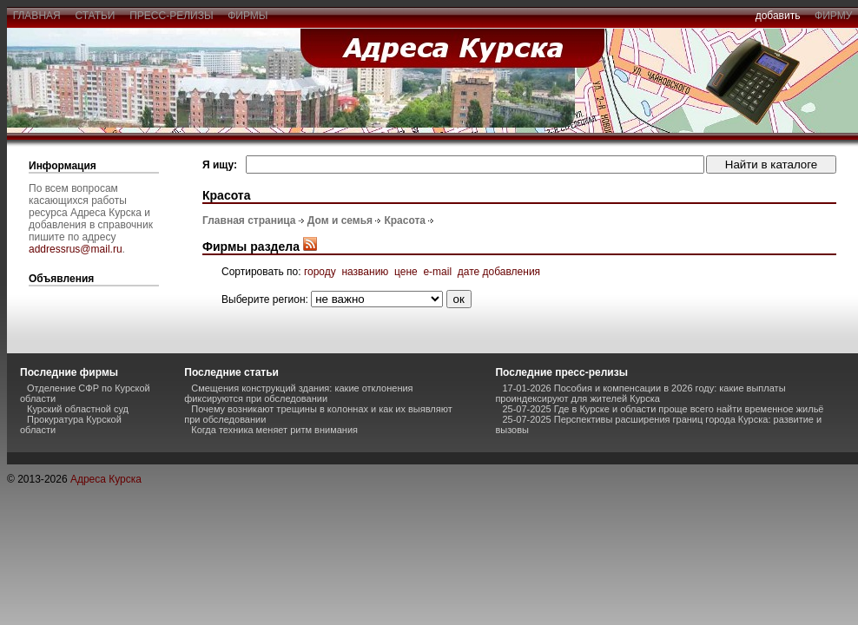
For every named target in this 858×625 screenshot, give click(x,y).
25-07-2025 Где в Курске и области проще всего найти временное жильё (662, 409)
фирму (833, 16)
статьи (95, 16)
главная (36, 16)
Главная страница (249, 220)
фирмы (248, 16)
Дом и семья (340, 220)
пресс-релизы (172, 16)
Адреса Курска (106, 479)
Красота (405, 220)
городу (320, 272)
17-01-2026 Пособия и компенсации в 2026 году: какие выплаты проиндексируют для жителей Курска (640, 393)
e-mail (437, 272)
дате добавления (499, 272)
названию (364, 272)
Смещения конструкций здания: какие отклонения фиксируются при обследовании (298, 393)
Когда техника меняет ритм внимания (274, 429)
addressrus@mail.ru (75, 249)
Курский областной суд (78, 409)
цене (406, 272)
